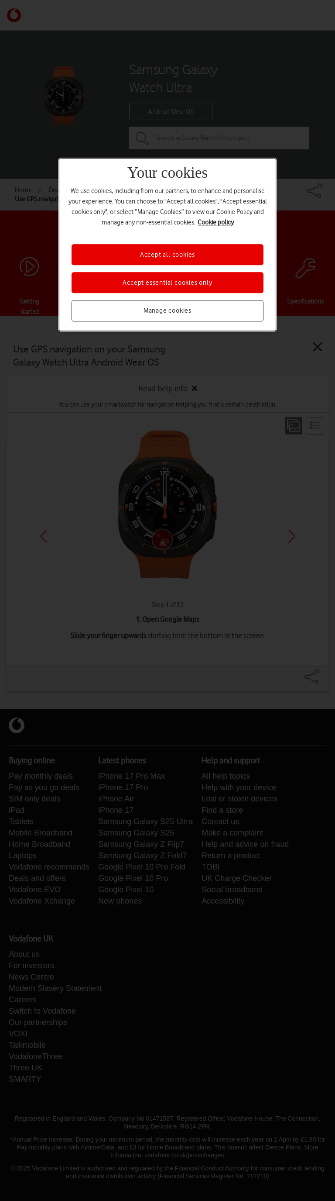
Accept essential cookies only (167, 282)
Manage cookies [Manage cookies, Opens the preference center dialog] (167, 311)
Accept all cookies (167, 255)
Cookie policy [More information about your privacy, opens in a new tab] (216, 222)
